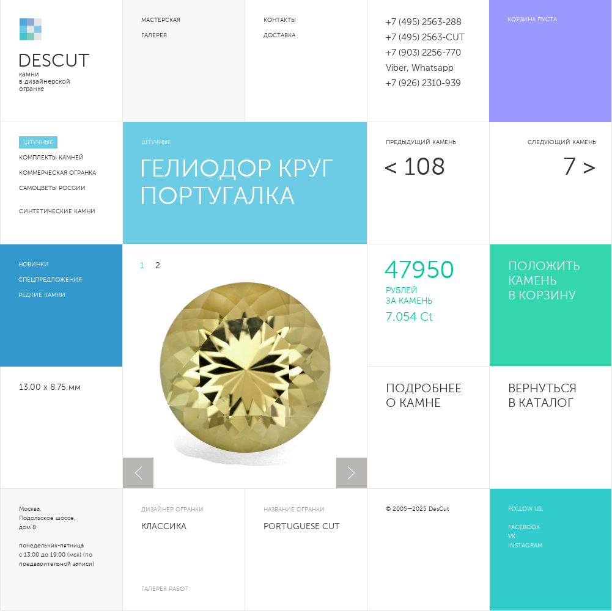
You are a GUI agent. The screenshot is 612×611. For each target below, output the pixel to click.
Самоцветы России (52, 188)
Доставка (279, 35)
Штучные (38, 142)
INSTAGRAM (525, 546)
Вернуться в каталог (542, 396)
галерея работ (164, 589)
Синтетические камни (57, 211)
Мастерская (160, 20)
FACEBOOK (524, 527)
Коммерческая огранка (57, 173)
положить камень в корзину (544, 281)
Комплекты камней (51, 158)
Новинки (33, 265)
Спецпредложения (50, 280)
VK (511, 536)
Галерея (154, 35)
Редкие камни (41, 295)
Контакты (280, 20)
